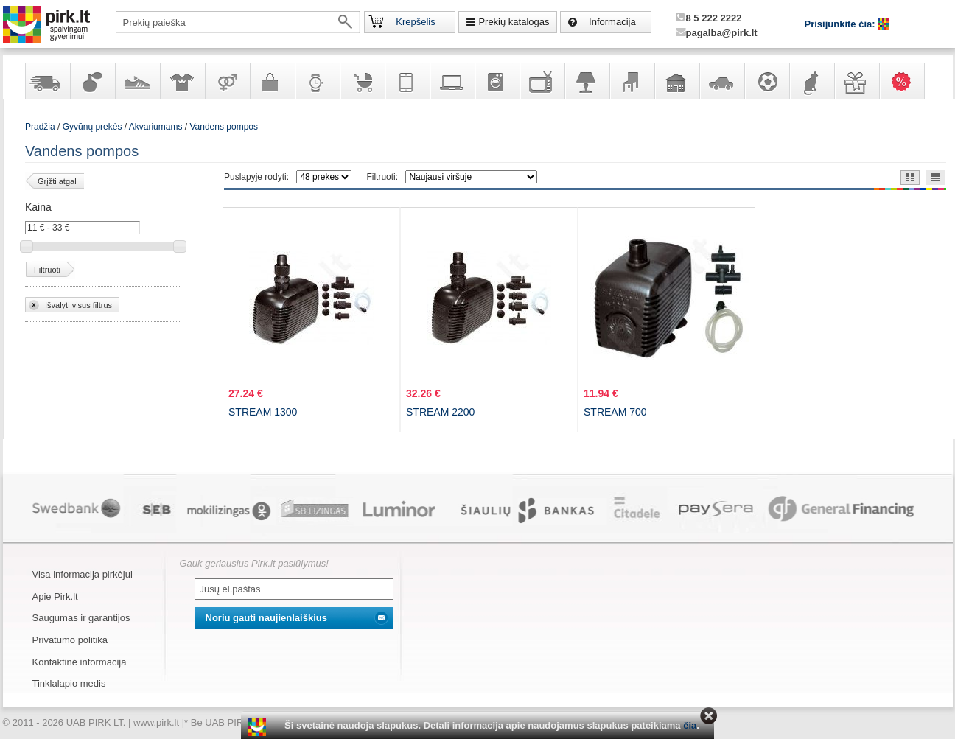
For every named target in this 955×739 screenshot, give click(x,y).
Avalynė (137, 81)
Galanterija (272, 81)
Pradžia (40, 127)
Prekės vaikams (361, 81)
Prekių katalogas (513, 21)
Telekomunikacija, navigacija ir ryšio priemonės (406, 81)
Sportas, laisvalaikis (766, 81)
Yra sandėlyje (47, 81)
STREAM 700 (615, 412)
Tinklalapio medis (69, 683)
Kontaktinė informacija (79, 662)
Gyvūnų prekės (811, 81)
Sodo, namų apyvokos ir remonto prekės (676, 81)
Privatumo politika (70, 639)
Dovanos (856, 81)
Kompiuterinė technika (451, 81)
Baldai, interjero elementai (631, 81)
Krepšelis (415, 21)
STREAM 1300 (262, 412)
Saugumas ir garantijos (81, 617)
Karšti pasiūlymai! (906, 81)
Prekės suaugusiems (227, 81)
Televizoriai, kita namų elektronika (541, 81)
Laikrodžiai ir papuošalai (316, 81)
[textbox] (238, 22)
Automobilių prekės (721, 81)
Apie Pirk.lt (55, 596)
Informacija (612, 21)
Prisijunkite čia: (841, 23)
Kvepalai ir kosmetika (92, 81)
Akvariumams (156, 127)
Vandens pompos (223, 127)
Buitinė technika (496, 81)
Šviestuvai (586, 81)
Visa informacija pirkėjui (82, 574)
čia (689, 725)
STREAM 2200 (440, 412)
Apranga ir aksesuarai (182, 81)
